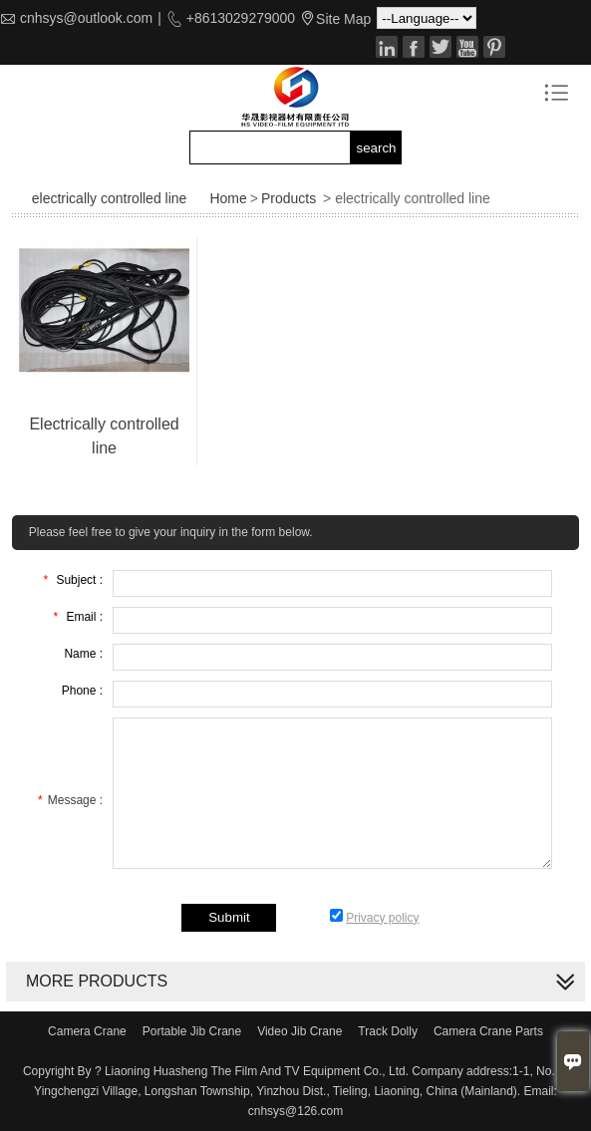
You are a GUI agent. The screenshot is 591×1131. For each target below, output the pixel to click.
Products (288, 198)
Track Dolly (388, 1031)
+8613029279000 (238, 18)
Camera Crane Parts (488, 1031)
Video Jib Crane (299, 1031)
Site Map (343, 19)
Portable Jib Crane (192, 1031)
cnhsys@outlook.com (86, 18)
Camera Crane (87, 1031)
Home (227, 198)
